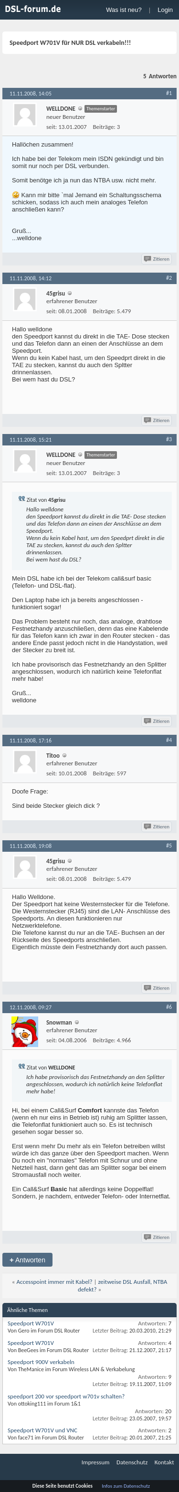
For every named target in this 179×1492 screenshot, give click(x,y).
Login (165, 9)
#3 (169, 439)
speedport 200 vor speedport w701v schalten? (66, 1396)
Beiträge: (104, 126)
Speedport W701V (31, 1323)
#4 (169, 740)
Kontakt (164, 1462)
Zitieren (157, 259)
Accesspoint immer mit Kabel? (54, 1281)
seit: (51, 126)
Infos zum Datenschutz (126, 1486)
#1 (169, 93)
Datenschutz (131, 1462)
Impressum (96, 1462)
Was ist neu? (124, 9)
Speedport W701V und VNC (42, 1430)
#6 (169, 1007)
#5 (169, 845)
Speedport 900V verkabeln (41, 1361)
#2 (169, 278)
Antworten (27, 1260)
